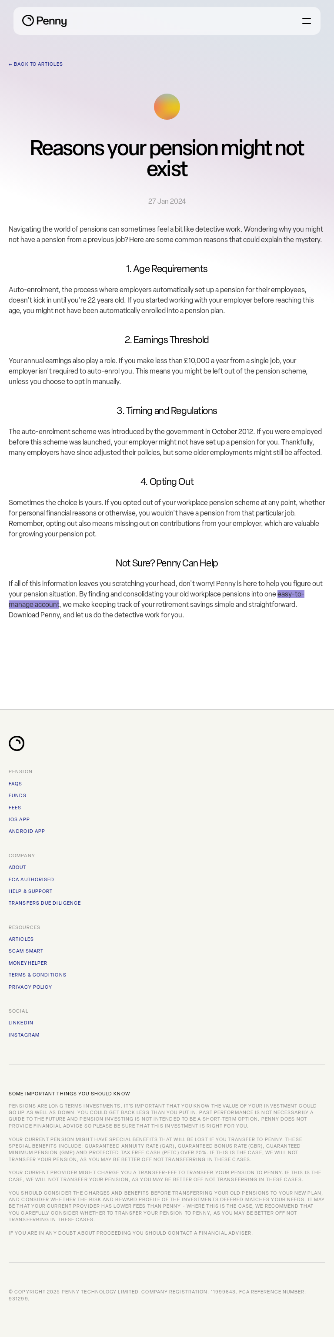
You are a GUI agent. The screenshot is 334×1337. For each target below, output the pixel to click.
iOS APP (19, 819)
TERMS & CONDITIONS (38, 975)
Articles (21, 939)
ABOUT (18, 867)
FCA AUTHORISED (31, 879)
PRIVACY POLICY (30, 987)
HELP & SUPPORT (31, 891)
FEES (15, 808)
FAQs (15, 784)
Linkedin (21, 1023)
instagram (24, 1035)
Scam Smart (26, 951)
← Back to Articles (36, 64)
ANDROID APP (27, 831)
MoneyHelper (28, 963)
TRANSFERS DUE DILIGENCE (45, 903)
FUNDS (18, 795)
